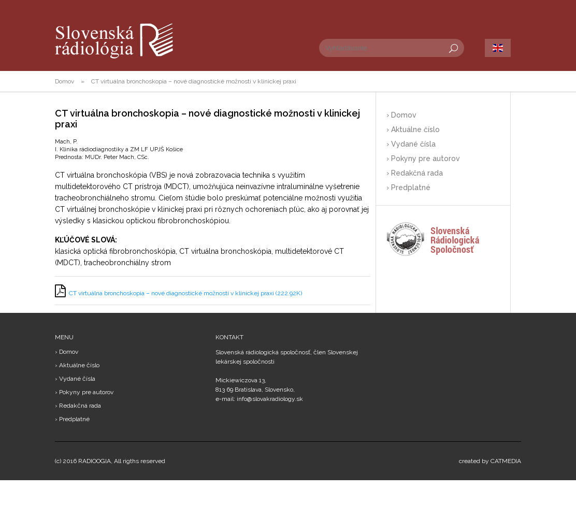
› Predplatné (408, 187)
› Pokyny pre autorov (423, 158)
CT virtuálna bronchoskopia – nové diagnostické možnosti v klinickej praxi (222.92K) (185, 293)
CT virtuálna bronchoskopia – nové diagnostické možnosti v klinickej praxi (193, 81)
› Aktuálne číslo (413, 129)
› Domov (401, 115)
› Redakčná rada (414, 173)
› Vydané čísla (411, 144)
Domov (64, 81)
